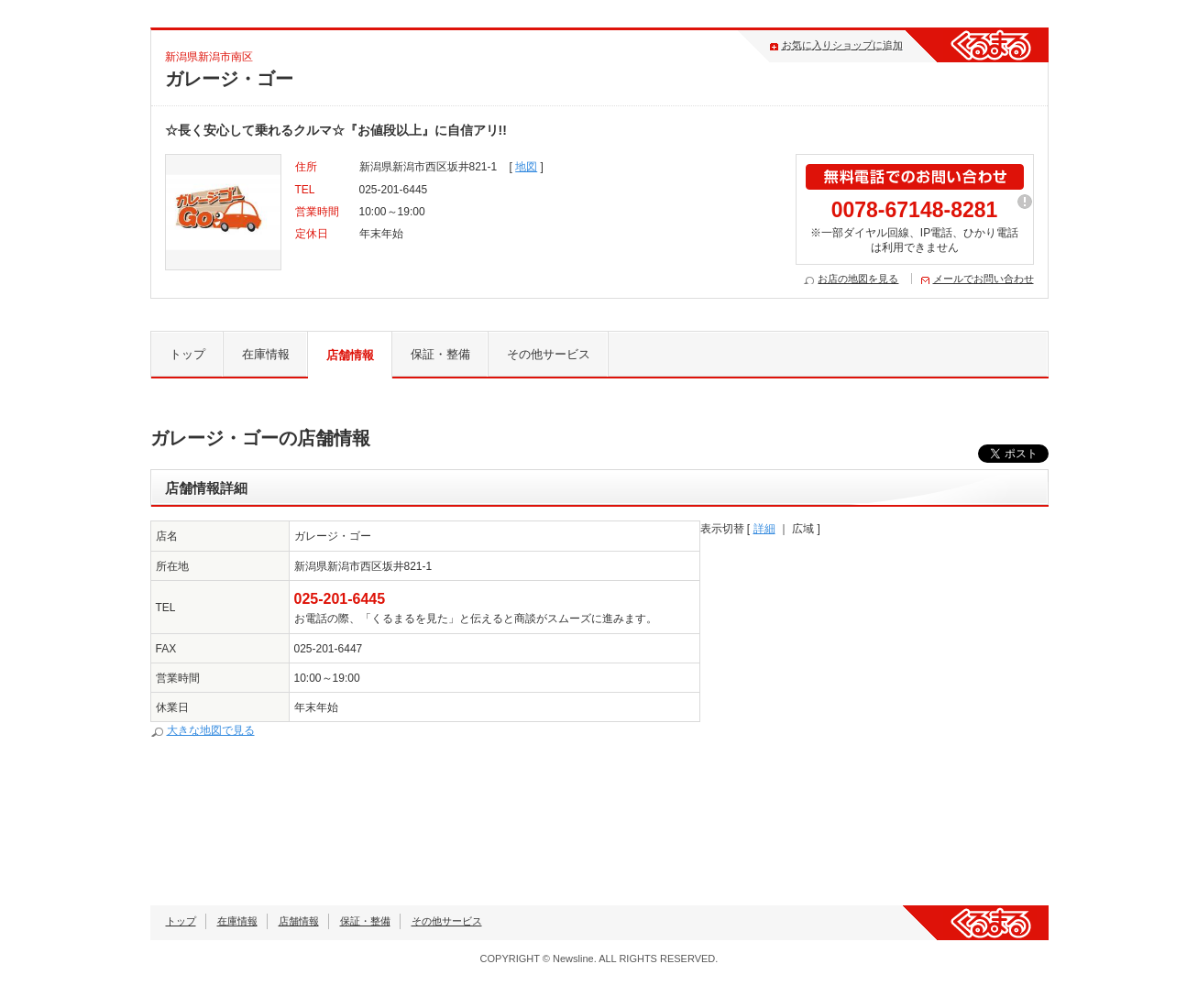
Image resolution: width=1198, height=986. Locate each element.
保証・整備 (440, 354)
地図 (526, 166)
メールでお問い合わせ (983, 278)
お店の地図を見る (858, 278)
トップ (187, 354)
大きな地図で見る (211, 730)
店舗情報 (350, 355)
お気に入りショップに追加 (842, 44)
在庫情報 (266, 354)
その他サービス (548, 354)
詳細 (764, 528)
